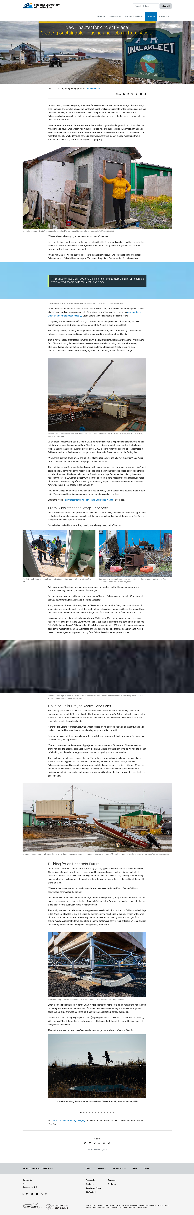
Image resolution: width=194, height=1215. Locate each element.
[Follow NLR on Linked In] (32, 1194)
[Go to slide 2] (83, 1112)
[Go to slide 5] (92, 1112)
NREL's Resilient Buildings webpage (69, 1120)
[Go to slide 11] (110, 1112)
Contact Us (27, 1180)
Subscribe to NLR (30, 1187)
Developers (112, 1180)
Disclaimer (90, 1184)
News (151, 16)
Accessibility (90, 1180)
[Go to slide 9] (104, 1112)
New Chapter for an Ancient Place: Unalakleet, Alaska (88, 500)
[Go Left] (53, 1066)
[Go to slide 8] (101, 1112)
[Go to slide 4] (89, 1112)
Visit (24, 1184)
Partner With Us (134, 16)
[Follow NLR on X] (42, 1194)
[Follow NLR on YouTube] (37, 1194)
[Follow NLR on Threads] (46, 1194)
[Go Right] (140, 1066)
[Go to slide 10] (107, 1112)
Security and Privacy (93, 1188)
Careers (164, 16)
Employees (112, 1184)
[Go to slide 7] (98, 1112)
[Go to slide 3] (86, 1112)
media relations (93, 88)
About (101, 16)
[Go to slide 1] (80, 1112)
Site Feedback (91, 1192)
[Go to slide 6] (95, 1112)
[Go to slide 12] (113, 1112)
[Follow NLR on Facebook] (23, 1194)
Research (115, 16)
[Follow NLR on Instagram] (27, 1194)
